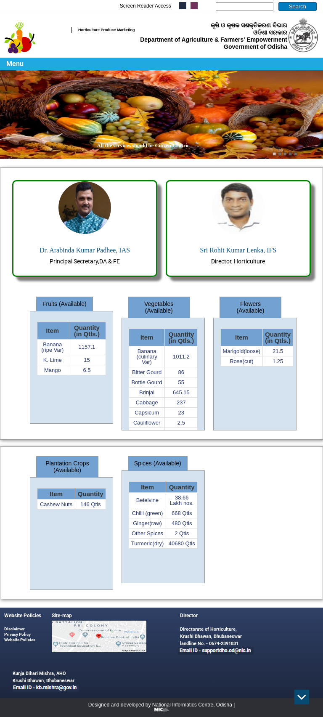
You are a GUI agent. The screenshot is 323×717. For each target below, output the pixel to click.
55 (181, 382)
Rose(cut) (241, 361)
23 (181, 412)
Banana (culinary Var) (147, 356)
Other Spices (147, 533)
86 (181, 372)
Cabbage (147, 402)
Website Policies (19, 639)
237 (181, 402)
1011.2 (181, 356)
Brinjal (146, 392)
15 (87, 360)
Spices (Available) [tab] (157, 463)
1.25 (278, 361)
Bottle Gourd (147, 382)
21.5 (278, 351)
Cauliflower (146, 422)
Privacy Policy (17, 634)
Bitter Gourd (147, 372)
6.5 (86, 370)
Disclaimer (14, 629)
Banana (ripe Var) (53, 347)
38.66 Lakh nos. (181, 500)
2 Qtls (182, 533)
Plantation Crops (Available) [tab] (67, 466)
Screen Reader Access (145, 6)
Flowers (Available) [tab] (251, 307)
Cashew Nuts (56, 504)
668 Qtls (182, 513)
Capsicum (147, 412)
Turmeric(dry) (147, 543)
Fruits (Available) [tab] (64, 303)
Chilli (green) (147, 513)
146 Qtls (90, 504)
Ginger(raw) (147, 523)
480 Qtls (182, 523)
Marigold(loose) (242, 351)
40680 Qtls (182, 543)
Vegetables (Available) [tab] (158, 307)
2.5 (181, 422)
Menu (15, 64)
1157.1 (87, 347)
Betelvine (147, 500)
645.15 (181, 392)
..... (194, 6)
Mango (52, 370)
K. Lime (52, 360)
